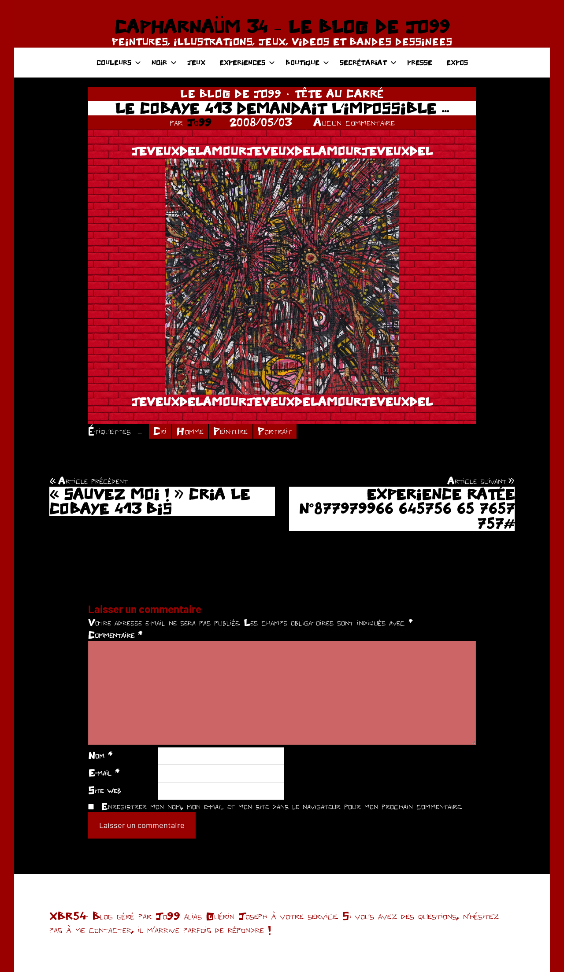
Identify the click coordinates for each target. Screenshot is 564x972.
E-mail (103, 772)
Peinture (230, 431)
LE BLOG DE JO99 (230, 93)
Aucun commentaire (354, 122)
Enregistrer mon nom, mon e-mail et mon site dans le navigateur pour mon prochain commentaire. (281, 806)
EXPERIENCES (247, 62)
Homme (190, 431)
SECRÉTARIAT (368, 62)
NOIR (164, 62)
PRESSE (419, 62)
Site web (104, 790)
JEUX (196, 62)
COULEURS (118, 62)
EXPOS (457, 62)
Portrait (275, 431)
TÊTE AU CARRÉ (339, 93)
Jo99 (199, 122)
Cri (160, 431)
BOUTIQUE (307, 62)
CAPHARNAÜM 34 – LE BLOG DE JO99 (281, 26)
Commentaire (115, 634)
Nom (100, 755)
